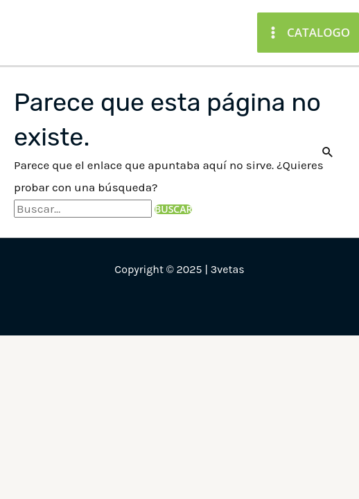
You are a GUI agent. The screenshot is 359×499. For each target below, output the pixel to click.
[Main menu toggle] (308, 32)
